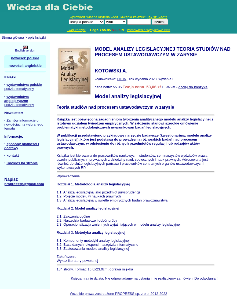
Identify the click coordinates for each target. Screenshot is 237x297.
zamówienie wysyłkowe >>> (148, 30)
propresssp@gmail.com (24, 184)
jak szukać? (157, 17)
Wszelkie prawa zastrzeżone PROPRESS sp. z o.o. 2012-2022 (118, 294)
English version (25, 50)
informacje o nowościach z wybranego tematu (23, 124)
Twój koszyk (76, 30)
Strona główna (13, 37)
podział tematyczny (19, 89)
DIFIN (121, 79)
